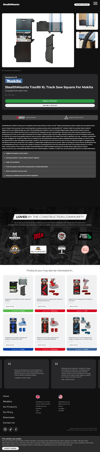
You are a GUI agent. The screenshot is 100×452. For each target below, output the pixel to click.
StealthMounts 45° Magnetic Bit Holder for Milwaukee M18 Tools (50, 299)
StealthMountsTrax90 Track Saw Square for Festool (18, 299)
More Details (10, 306)
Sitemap (91, 430)
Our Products (10, 406)
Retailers (7, 401)
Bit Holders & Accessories (11, 70)
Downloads (9, 417)
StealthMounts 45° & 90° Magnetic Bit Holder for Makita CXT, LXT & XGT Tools (80, 338)
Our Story (8, 412)
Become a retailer (50, 105)
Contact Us (9, 422)
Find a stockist (50, 101)
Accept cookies (10, 448)
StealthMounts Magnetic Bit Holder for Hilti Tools (80, 299)
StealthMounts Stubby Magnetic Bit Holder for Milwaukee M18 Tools (48, 338)
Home (6, 396)
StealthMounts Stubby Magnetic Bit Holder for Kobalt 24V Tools (16, 338)
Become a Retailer (82, 4)
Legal (95, 430)
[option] (26, 374)
